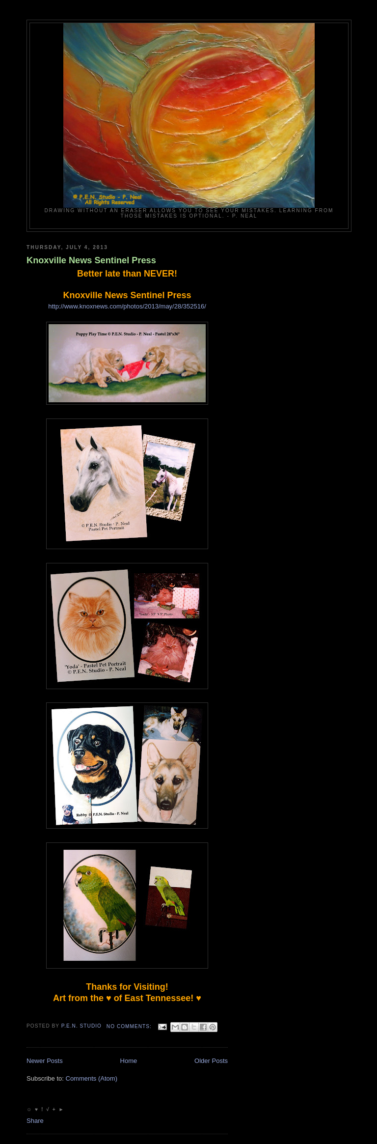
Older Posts (211, 1060)
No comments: (130, 1026)
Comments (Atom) (91, 1078)
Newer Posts (45, 1060)
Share (35, 1120)
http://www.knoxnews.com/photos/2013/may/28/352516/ (127, 306)
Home (128, 1060)
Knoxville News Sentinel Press (91, 260)
